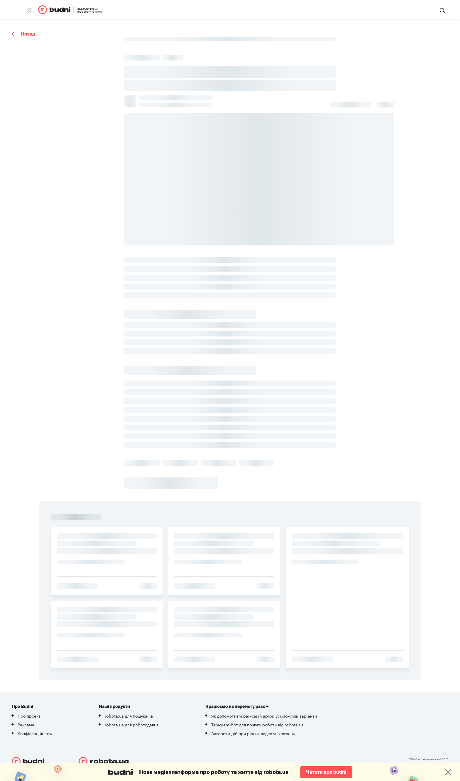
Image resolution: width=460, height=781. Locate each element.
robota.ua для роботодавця (131, 724)
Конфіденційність (35, 733)
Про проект (29, 715)
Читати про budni (326, 772)
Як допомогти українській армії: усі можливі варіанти (264, 715)
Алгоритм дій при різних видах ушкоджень (253, 733)
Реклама (26, 724)
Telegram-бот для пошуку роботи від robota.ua (257, 724)
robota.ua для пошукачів (129, 715)
